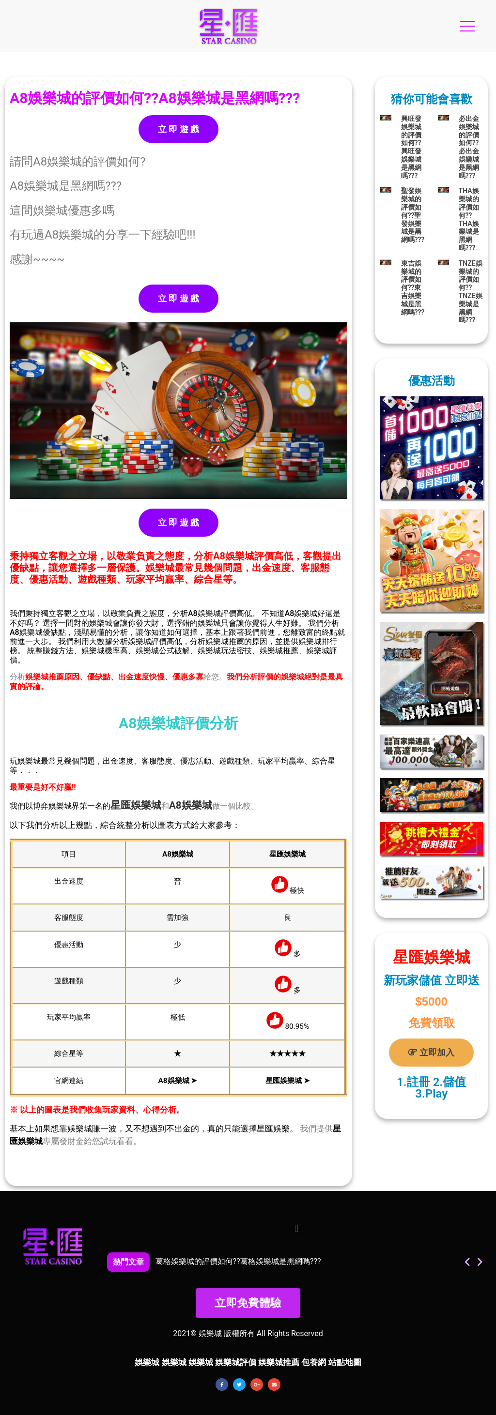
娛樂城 (146, 805)
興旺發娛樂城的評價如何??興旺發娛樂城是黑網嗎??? (411, 147)
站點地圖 (344, 1362)
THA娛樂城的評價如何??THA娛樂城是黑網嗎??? (469, 219)
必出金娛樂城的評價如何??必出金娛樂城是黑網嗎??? (469, 147)
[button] (296, 1228)
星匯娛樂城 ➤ (287, 1080)
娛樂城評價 (235, 1362)
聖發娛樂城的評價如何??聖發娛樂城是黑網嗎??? (413, 215)
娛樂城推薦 (278, 1362)
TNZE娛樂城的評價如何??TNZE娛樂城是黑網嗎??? (470, 291)
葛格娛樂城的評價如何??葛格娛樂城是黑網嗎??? (238, 1261)
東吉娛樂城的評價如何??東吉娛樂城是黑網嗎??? (413, 287)
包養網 (313, 1362)
